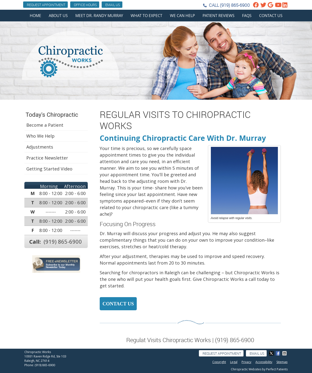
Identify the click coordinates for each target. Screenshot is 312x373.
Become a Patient (44, 125)
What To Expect (146, 15)
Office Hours (85, 4)
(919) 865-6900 (235, 5)
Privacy (246, 362)
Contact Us (271, 15)
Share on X (271, 353)
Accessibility (263, 362)
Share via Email (285, 353)
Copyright (219, 362)
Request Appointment (46, 4)
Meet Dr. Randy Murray (99, 15)
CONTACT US (118, 303)
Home (35, 15)
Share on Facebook (278, 353)
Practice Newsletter (47, 158)
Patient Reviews (218, 15)
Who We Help (40, 136)
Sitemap (282, 362)
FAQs (247, 15)
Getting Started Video (49, 169)
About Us (58, 15)
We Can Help (182, 15)
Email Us (112, 4)
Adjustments (39, 147)
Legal (233, 362)
